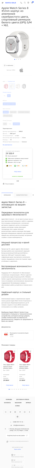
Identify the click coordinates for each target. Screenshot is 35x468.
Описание (7, 195)
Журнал (28, 402)
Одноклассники (29, 412)
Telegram (20, 412)
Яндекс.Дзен (17, 417)
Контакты (7, 402)
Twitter (10, 412)
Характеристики (21, 195)
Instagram (15, 412)
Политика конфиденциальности (19, 441)
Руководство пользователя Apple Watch (19, 333)
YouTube (25, 412)
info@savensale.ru (18, 425)
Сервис (17, 406)
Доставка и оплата (22, 399)
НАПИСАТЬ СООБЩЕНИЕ (17, 176)
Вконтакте (6, 412)
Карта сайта (17, 449)
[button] (15, 59)
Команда (9, 399)
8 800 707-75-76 (18, 422)
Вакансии (18, 402)
